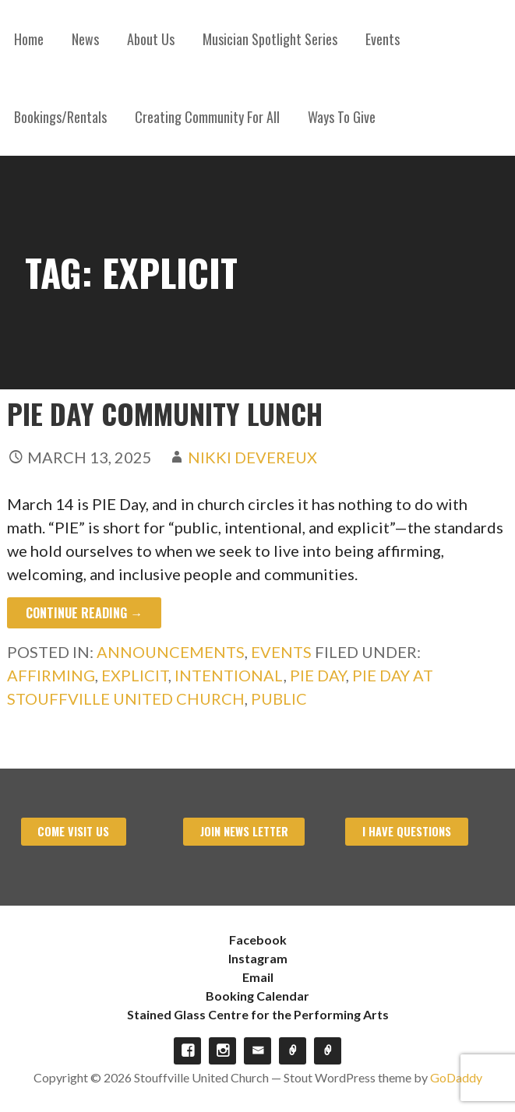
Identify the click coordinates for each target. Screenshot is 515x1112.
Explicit (134, 675)
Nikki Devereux (252, 457)
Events (382, 39)
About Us (151, 39)
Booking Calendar (257, 995)
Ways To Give (342, 117)
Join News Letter (244, 831)
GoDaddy (456, 1077)
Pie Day (318, 675)
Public (279, 698)
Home (29, 39)
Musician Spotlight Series (270, 39)
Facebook (258, 939)
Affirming (51, 675)
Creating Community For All (207, 117)
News (85, 39)
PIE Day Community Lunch (165, 413)
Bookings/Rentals (60, 117)
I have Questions (406, 831)
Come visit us (73, 831)
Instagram (257, 958)
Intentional (229, 675)
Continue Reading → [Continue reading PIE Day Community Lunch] (84, 613)
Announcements (171, 651)
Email (257, 976)
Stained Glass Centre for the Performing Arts (258, 1014)
